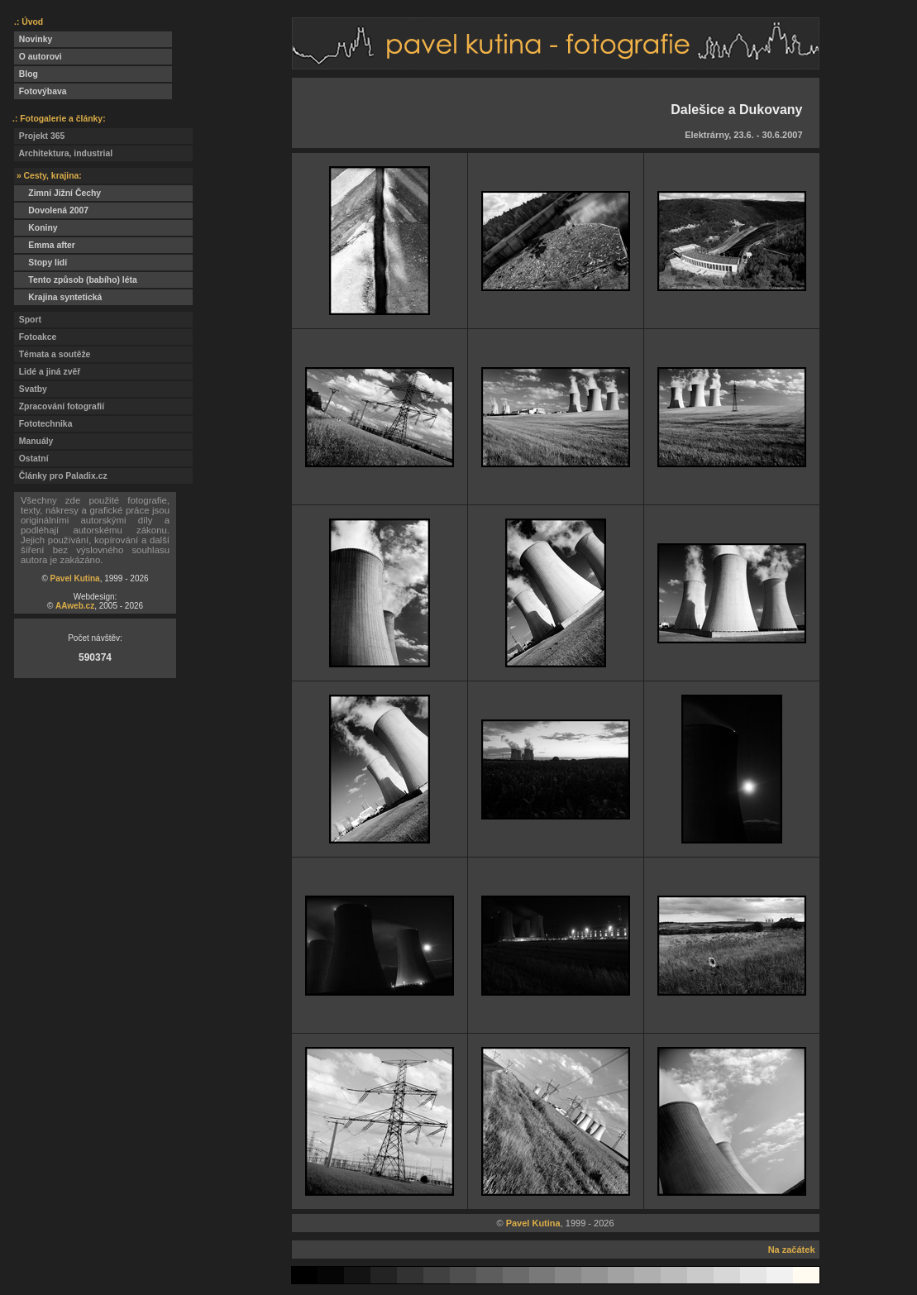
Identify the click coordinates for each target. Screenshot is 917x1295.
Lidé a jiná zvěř (47, 371)
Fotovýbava (40, 91)
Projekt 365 (39, 136)
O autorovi (38, 56)
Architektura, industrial (63, 153)
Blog (26, 74)
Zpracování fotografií (59, 406)
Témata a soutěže (52, 354)
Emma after (44, 245)
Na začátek (791, 1249)
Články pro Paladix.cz (60, 475)
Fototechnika (43, 423)
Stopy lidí (40, 262)
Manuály (33, 441)
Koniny (36, 227)
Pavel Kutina (75, 578)
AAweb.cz (74, 605)
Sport (27, 319)
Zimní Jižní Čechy (57, 193)
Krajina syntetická (58, 297)
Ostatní (31, 458)
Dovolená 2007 (51, 210)
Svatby (30, 389)
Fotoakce (35, 337)
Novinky (33, 39)
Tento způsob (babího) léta (75, 279)
